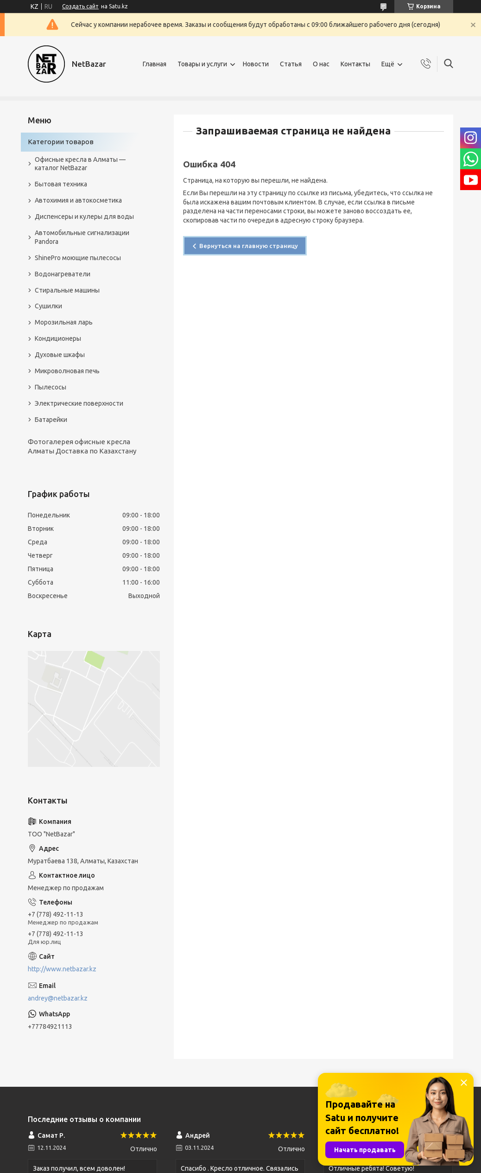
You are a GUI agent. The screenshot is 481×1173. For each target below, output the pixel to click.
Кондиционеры (58, 338)
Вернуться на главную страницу (248, 245)
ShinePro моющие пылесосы (78, 257)
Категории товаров (61, 142)
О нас (321, 64)
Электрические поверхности (79, 403)
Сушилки (48, 306)
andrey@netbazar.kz (58, 998)
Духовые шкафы (60, 354)
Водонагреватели (62, 274)
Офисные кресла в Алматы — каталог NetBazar (80, 164)
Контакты (355, 64)
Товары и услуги (202, 64)
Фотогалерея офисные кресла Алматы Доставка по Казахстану (82, 446)
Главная (154, 64)
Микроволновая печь (67, 371)
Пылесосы (50, 387)
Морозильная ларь (64, 322)
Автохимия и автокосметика (78, 200)
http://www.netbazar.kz (62, 969)
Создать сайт (80, 6)
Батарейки (51, 419)
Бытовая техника (61, 184)
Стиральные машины (67, 290)
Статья (291, 64)
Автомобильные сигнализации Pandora (82, 237)
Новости (256, 64)
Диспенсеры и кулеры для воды (84, 216)
